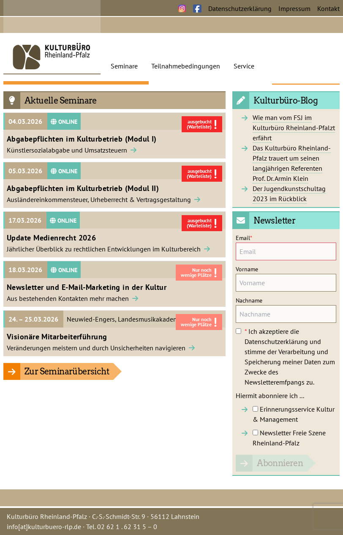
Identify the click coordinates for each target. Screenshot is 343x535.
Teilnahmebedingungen (185, 66)
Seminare (124, 66)
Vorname (247, 269)
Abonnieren (280, 463)
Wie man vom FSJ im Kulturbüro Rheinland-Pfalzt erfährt (294, 127)
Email (244, 238)
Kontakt (328, 8)
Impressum (294, 8)
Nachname (249, 300)
